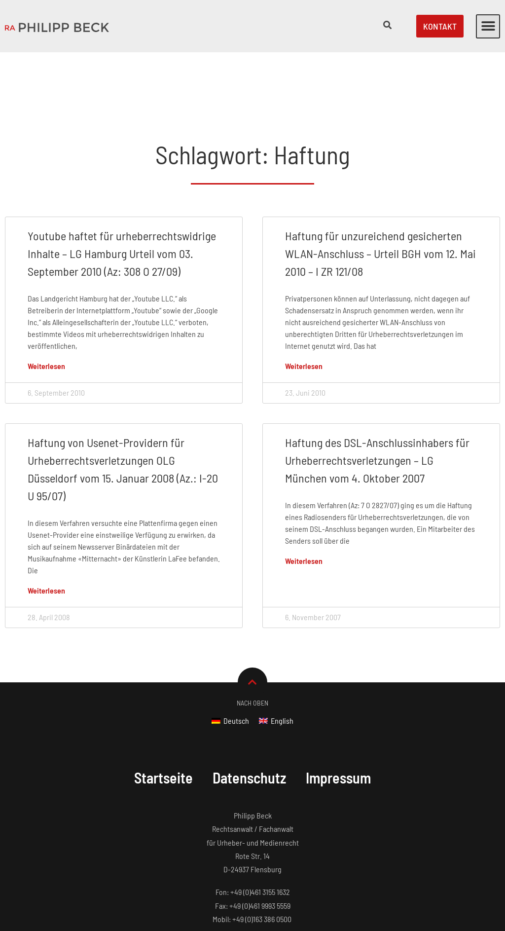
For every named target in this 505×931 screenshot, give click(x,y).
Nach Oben (252, 641)
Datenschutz (249, 716)
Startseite (163, 716)
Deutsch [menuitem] (236, 659)
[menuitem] (230, 659)
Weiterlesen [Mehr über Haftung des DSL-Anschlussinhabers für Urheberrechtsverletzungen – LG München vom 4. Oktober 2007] (304, 499)
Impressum (338, 716)
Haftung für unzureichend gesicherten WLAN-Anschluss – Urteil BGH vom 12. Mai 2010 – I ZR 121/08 (380, 192)
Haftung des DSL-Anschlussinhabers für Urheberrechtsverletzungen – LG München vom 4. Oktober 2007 (377, 398)
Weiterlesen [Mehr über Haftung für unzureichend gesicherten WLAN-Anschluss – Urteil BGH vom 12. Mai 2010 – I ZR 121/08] (304, 304)
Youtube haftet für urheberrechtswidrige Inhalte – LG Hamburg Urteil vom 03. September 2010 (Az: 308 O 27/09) (122, 192)
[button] (488, 26)
